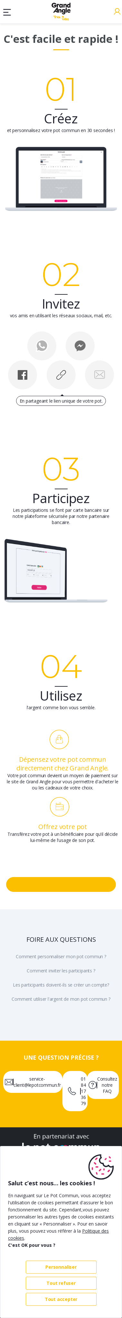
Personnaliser (60, 1267)
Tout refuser (61, 1283)
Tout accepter (61, 1299)
